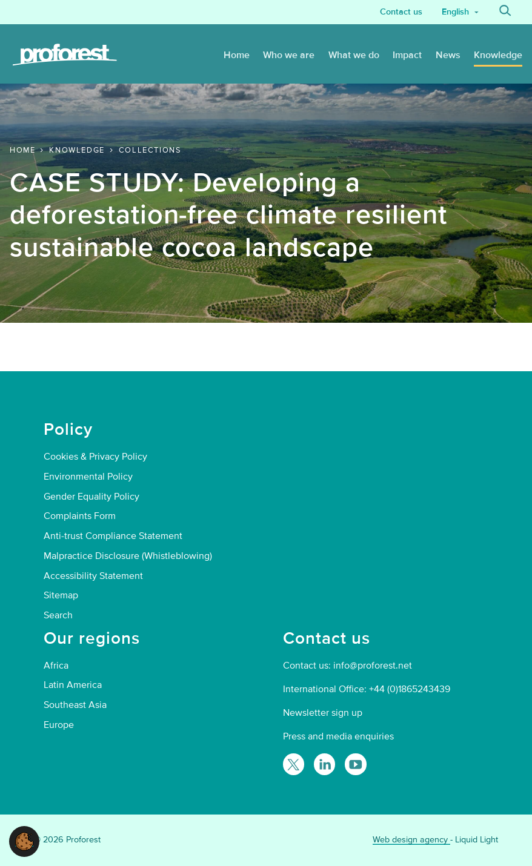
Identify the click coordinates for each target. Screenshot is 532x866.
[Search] (505, 12)
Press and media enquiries (338, 736)
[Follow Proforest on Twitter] (293, 764)
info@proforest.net (372, 665)
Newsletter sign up (322, 713)
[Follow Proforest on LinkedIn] (324, 764)
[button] (24, 841)
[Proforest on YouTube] (355, 764)
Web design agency (411, 840)
